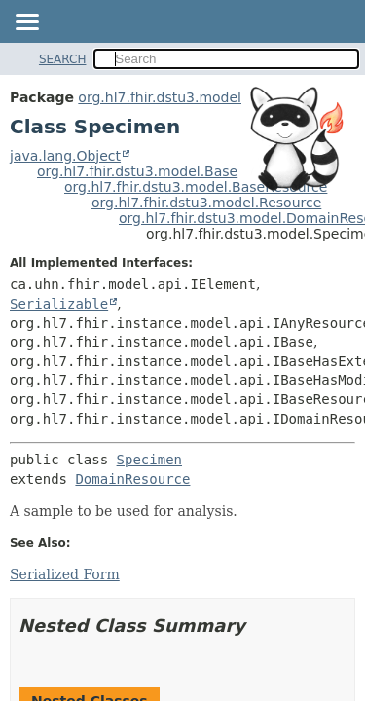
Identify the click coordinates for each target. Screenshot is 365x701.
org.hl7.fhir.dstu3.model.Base (137, 171)
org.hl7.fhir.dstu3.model (159, 97)
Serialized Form (65, 574)
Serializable (59, 304)
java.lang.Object (65, 156)
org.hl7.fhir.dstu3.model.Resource (206, 202)
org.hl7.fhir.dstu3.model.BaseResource (195, 187)
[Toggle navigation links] (26, 23)
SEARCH (63, 59)
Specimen (149, 459)
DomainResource (132, 479)
